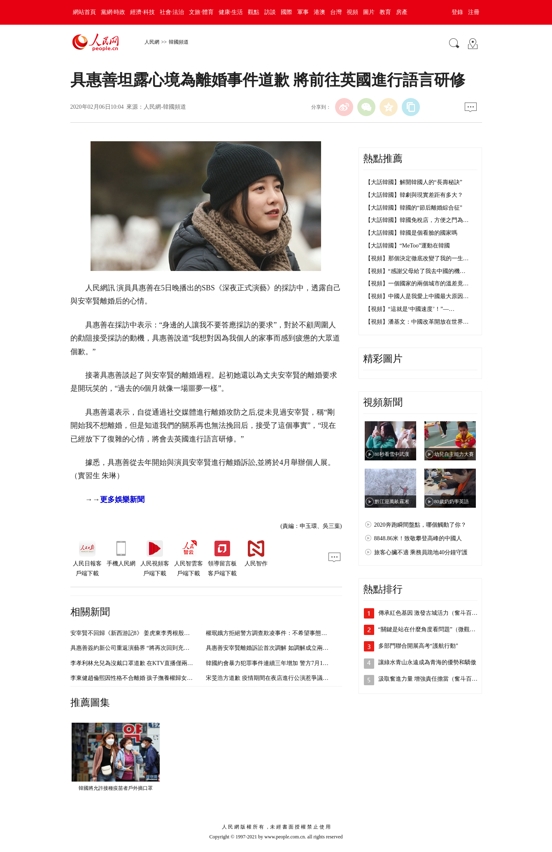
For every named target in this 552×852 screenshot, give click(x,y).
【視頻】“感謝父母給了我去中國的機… (415, 271)
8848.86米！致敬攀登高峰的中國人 (418, 538)
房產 (402, 12)
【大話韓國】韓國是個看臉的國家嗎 (411, 233)
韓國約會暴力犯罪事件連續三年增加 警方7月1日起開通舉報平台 (287, 663)
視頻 (352, 12)
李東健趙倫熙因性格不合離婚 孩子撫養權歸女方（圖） (140, 678)
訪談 (270, 12)
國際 (286, 12)
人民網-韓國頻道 (165, 107)
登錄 (457, 12)
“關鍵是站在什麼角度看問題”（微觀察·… (430, 629)
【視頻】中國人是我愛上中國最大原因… (417, 296)
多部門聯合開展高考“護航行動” (418, 646)
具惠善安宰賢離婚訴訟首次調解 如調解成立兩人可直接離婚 (281, 648)
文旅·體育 (201, 12)
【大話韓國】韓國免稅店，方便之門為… (417, 220)
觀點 (253, 12)
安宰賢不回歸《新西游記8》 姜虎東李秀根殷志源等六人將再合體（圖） (162, 633)
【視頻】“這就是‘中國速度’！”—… (410, 309)
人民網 (151, 42)
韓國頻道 (179, 42)
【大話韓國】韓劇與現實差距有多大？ (414, 195)
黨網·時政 (113, 12)
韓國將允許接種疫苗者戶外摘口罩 (116, 788)
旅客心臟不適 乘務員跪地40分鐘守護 (421, 552)
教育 (385, 12)
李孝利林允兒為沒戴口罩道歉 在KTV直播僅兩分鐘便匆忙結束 (149, 663)
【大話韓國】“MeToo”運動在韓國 (407, 246)
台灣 (336, 12)
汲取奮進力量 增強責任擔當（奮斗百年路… (433, 679)
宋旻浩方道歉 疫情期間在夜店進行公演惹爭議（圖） (273, 678)
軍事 (303, 12)
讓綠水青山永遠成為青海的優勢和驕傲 (427, 662)
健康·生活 (231, 12)
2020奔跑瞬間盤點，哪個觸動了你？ (420, 525)
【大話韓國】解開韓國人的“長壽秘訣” (413, 182)
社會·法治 (172, 12)
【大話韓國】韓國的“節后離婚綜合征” (413, 208)
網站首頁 (84, 12)
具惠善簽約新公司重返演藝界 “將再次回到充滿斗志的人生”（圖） (154, 648)
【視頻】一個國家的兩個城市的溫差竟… (417, 283)
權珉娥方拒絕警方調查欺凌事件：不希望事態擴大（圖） (278, 633)
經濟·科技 (142, 12)
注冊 (474, 12)
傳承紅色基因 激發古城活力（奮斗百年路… (433, 613)
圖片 (369, 12)
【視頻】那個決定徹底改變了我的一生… (417, 258)
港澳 (319, 12)
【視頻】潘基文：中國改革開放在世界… (417, 322)
